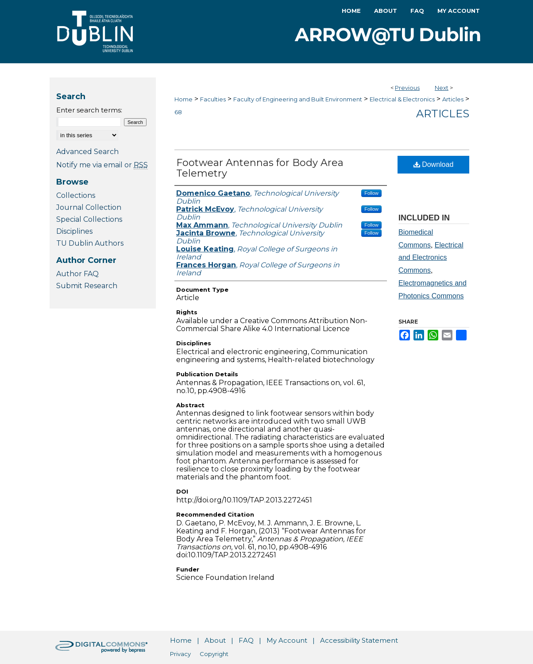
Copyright (214, 653)
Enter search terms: (89, 110)
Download (433, 164)
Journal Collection (88, 207)
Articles (452, 99)
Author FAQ (77, 274)
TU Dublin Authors (90, 243)
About (215, 640)
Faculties (213, 99)
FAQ (246, 640)
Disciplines (74, 231)
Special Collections (89, 219)
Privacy (180, 653)
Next (441, 87)
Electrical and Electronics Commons (430, 257)
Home (183, 99)
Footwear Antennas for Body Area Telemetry (260, 168)
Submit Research (86, 286)
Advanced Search (87, 151)
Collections (75, 195)
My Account (286, 640)
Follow (371, 193)
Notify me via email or (102, 165)
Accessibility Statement (359, 640)
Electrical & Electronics (402, 99)
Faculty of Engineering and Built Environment (297, 99)
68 (178, 112)
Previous (407, 87)
